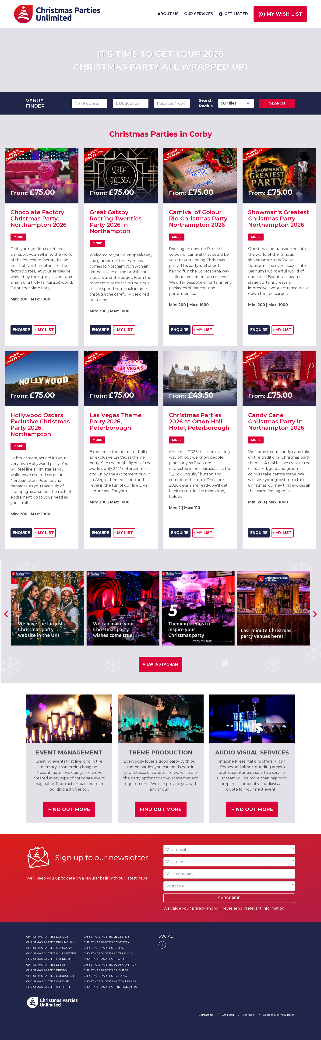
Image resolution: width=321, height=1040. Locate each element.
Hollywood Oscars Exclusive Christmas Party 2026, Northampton (40, 424)
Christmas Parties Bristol (47, 970)
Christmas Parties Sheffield (48, 987)
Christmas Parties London (47, 936)
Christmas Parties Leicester (106, 936)
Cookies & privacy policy (279, 1014)
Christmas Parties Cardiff (47, 981)
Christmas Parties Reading (105, 975)
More (20, 238)
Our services (198, 14)
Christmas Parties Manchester (51, 953)
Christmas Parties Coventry (106, 942)
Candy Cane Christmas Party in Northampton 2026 (276, 421)
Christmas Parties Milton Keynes (110, 981)
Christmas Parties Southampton (110, 964)
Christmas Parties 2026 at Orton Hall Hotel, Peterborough (199, 421)
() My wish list (280, 13)
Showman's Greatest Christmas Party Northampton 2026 (278, 218)
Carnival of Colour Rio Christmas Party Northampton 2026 (198, 218)
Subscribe (229, 898)
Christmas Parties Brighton (106, 970)
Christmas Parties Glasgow (49, 947)
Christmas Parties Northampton (110, 987)
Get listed (233, 14)
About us (168, 14)
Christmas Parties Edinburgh (50, 975)
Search (277, 103)
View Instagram (160, 664)
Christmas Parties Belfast (105, 947)
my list (45, 331)
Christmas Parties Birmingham (50, 942)
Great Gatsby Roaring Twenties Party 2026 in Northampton (116, 221)
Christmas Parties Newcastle (107, 959)
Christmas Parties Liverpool (49, 959)
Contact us (206, 1014)
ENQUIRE (21, 330)
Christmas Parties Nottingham (108, 953)
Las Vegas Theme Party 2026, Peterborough (115, 421)
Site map (248, 1014)
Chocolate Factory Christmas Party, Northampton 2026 (39, 218)
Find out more (71, 811)
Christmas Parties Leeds (45, 964)
